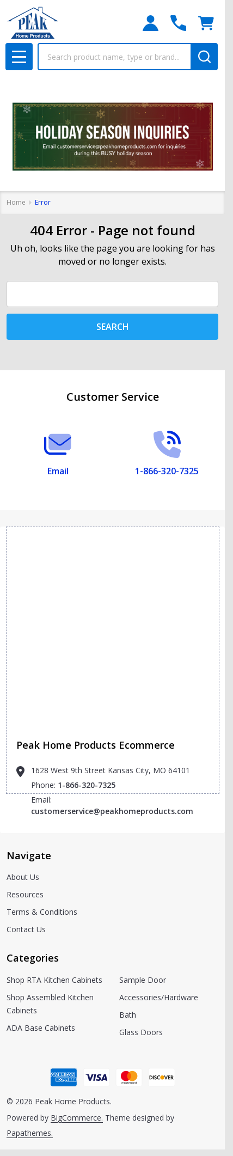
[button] (113, 136)
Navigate (29, 855)
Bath (127, 1015)
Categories (33, 957)
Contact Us (26, 929)
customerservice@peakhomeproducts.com (112, 811)
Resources (25, 894)
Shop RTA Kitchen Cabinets (54, 980)
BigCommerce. (77, 1117)
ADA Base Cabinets (41, 1028)
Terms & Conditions (42, 912)
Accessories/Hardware (158, 997)
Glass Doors (141, 1032)
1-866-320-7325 (86, 785)
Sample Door (142, 980)
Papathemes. (30, 1133)
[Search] (204, 56)
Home (16, 202)
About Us (23, 877)
